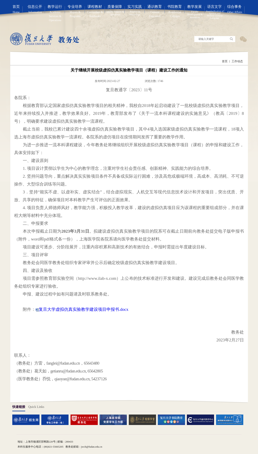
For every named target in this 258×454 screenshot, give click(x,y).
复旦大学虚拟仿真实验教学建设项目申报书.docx (83, 309)
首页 (225, 61)
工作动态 (237, 61)
